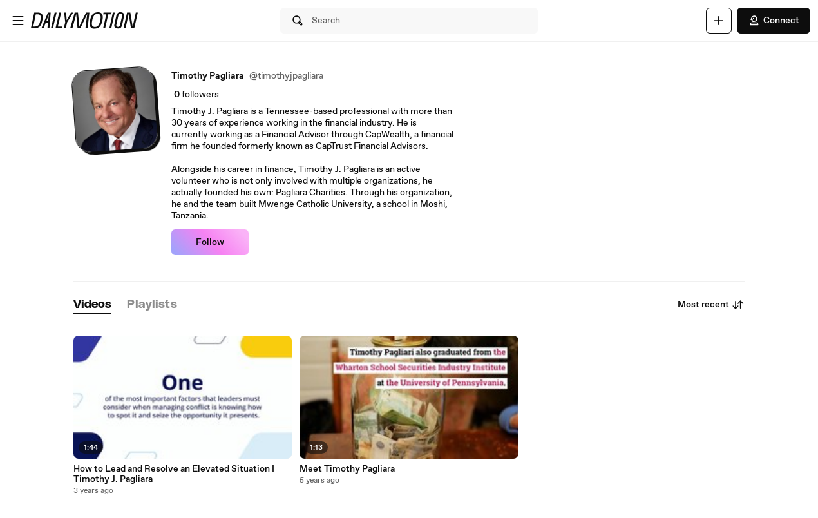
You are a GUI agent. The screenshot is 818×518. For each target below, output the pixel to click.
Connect (773, 20)
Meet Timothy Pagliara (347, 469)
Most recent (711, 304)
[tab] (92, 305)
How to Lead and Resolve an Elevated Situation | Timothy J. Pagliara (173, 474)
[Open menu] (18, 21)
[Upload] (719, 21)
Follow (210, 242)
